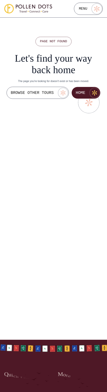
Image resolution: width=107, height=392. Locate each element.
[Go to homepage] (28, 8)
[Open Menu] (88, 9)
